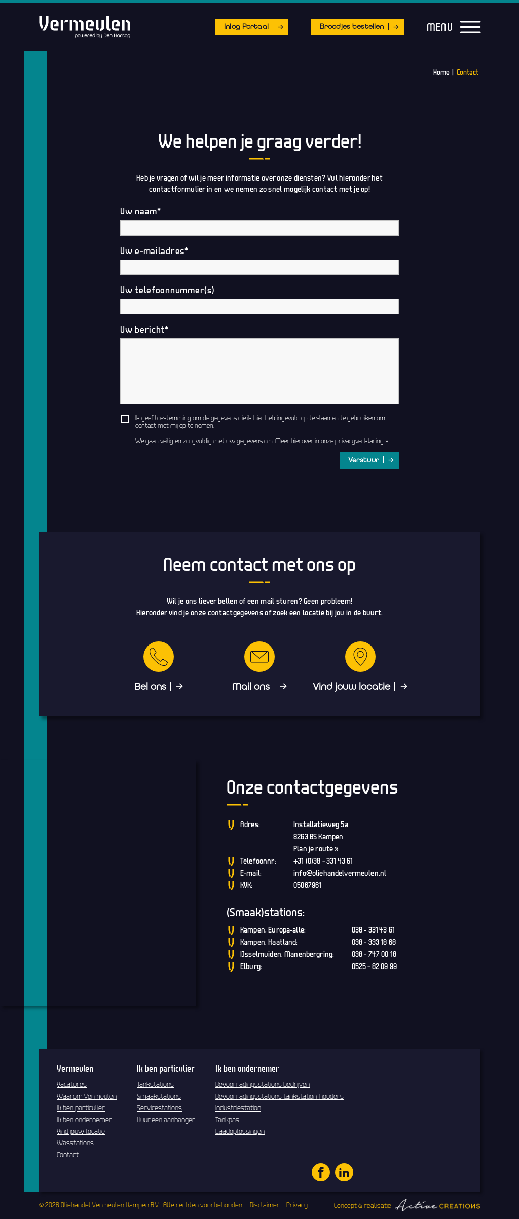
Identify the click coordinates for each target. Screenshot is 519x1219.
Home (441, 72)
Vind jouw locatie (351, 686)
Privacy (297, 1205)
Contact (467, 72)
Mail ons (251, 686)
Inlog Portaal (246, 26)
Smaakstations (159, 1096)
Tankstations (155, 1084)
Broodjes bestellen (352, 26)
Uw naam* (140, 211)
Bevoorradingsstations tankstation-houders (279, 1096)
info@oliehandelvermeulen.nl (339, 873)
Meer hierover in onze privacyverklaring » (331, 441)
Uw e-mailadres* (154, 251)
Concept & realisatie (407, 1205)
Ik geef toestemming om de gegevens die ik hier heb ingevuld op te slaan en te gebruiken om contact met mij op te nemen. (260, 421)
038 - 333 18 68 (374, 942)
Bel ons (150, 686)
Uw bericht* (144, 330)
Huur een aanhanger (166, 1120)
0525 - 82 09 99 (374, 966)
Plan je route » (316, 848)
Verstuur (363, 460)
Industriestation (238, 1108)
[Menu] (470, 27)
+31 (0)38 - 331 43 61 (323, 860)
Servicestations (159, 1108)
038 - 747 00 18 (374, 954)
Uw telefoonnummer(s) (167, 290)
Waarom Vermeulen (87, 1096)
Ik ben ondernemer (84, 1120)
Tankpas (227, 1120)
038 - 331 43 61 (373, 929)
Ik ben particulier (81, 1108)
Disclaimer (265, 1205)
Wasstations (75, 1143)
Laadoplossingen (240, 1131)
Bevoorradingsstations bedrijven (262, 1084)
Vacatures (72, 1084)
